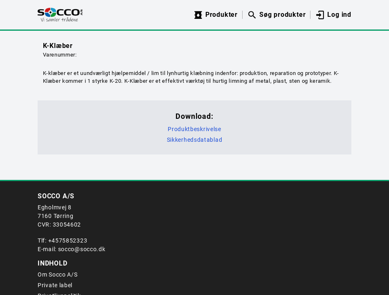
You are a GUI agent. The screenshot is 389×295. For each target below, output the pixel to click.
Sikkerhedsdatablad (195, 139)
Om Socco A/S (57, 274)
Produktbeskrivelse (194, 129)
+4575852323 (68, 240)
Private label (55, 285)
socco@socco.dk (82, 249)
